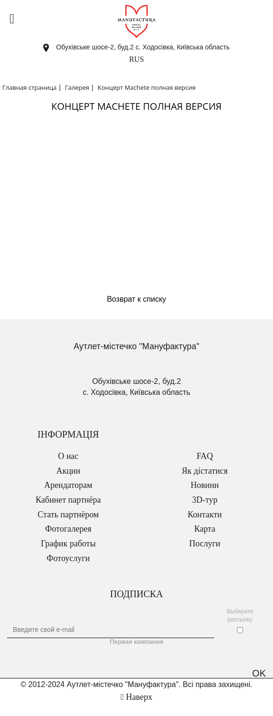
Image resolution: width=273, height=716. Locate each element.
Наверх (136, 697)
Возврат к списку (136, 299)
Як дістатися (205, 471)
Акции (68, 471)
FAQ (205, 456)
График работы (68, 543)
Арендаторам (68, 485)
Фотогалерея (68, 529)
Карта (205, 529)
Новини (205, 485)
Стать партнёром (68, 514)
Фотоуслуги (68, 558)
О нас (68, 456)
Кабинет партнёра (68, 500)
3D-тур (204, 500)
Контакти (205, 514)
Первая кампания (136, 641)
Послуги (204, 543)
